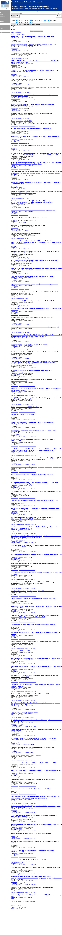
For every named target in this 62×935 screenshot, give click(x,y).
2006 (31, 19)
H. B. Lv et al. (14, 512)
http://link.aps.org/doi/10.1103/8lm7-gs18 (20, 230)
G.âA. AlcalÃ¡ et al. (16, 195)
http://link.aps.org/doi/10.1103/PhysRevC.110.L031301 (23, 752)
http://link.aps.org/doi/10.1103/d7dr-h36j (20, 84)
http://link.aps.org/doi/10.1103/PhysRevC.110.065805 (23, 612)
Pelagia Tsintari (41, 8)
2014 (22, 20)
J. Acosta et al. (14, 339)
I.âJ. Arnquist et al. (16, 365)
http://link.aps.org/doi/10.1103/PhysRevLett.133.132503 (23, 726)
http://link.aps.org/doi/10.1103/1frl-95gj (19, 58)
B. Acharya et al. (14, 228)
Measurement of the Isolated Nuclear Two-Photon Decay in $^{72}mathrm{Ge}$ (32, 859)
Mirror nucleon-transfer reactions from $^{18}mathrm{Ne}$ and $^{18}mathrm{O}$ (33, 762)
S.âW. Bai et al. (15, 434)
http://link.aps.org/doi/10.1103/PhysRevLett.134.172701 (23, 455)
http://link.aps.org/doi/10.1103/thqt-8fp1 (20, 101)
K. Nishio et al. (14, 461)
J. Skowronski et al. (15, 495)
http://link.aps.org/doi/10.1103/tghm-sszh (20, 273)
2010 (50, 19)
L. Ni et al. (13, 645)
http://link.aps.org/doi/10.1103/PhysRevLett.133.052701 (23, 821)
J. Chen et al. (14, 593)
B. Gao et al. (13, 246)
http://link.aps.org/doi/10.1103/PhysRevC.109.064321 (23, 892)
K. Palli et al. (14, 477)
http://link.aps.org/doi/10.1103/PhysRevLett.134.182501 (23, 436)
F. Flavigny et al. (14, 765)
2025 (27, 22)
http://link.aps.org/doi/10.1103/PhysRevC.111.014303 (23, 588)
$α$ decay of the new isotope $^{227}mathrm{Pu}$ (24, 712)
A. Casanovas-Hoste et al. (16, 828)
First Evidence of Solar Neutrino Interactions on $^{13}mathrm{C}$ (29, 53)
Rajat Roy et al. (14, 115)
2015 (27, 20)
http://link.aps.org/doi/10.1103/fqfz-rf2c (19, 215)
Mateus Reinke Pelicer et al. (17, 409)
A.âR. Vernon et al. (16, 321)
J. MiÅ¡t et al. (14, 235)
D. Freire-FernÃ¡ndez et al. (17, 862)
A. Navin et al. (14, 148)
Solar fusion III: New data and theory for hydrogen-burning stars (28, 225)
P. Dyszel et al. (14, 157)
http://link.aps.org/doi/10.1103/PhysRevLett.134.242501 (23, 367)
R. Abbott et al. (14, 123)
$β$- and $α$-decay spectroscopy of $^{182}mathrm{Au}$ (26, 233)
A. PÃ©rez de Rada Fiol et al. (17, 503)
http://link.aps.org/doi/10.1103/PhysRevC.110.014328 (23, 812)
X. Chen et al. (14, 74)
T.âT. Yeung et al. (15, 800)
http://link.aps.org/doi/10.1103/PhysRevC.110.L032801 (23, 744)
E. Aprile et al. (14, 688)
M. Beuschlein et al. (15, 670)
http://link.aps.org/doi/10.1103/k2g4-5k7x (20, 315)
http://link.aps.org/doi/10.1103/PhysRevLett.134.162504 (23, 446)
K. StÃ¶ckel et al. (15, 742)
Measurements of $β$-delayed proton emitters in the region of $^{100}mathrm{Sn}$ (33, 210)
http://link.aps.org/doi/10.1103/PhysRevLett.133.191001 (23, 682)
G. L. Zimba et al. (15, 757)
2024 (22, 22)
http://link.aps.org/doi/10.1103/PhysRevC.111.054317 (23, 404)
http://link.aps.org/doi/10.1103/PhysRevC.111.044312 (23, 505)
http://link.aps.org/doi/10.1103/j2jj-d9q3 (20, 248)
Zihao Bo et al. (14, 679)
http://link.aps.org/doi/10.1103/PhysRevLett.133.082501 (23, 786)
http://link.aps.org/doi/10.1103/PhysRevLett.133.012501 (23, 884)
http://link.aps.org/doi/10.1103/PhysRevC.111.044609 (23, 464)
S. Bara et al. (14, 383)
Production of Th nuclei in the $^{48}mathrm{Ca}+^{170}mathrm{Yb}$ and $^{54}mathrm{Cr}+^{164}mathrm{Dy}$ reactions (31, 694)
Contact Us (2, 21)
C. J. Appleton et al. (15, 212)
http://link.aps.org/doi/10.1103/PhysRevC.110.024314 (23, 760)
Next (25, 34)
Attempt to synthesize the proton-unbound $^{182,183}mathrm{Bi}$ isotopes (31, 833)
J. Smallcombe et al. (15, 774)
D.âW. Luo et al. (15, 355)
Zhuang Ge (13, 724)
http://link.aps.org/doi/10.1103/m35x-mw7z (20, 324)
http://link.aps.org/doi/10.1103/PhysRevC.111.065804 (23, 395)
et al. (23, 661)
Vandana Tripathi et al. (16, 271)
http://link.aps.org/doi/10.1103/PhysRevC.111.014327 (23, 570)
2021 (54, 20)
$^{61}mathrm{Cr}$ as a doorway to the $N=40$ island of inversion (29, 217)
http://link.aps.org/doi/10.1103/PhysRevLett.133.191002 (23, 691)
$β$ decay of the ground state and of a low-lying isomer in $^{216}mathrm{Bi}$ (32, 887)
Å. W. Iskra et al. (15, 627)
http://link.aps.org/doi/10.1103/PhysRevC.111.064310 (23, 376)
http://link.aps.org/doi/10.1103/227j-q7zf (20, 67)
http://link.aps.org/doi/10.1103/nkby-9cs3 (20, 133)
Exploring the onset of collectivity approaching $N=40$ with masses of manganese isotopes (34, 284)
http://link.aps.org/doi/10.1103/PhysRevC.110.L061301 (23, 648)
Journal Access (2, 16)
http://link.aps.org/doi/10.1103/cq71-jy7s (20, 143)
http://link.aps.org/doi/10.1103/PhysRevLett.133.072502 (23, 794)
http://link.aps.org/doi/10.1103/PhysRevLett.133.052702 (23, 830)
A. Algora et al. (14, 469)
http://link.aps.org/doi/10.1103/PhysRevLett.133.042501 (23, 857)
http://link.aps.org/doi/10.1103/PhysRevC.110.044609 (23, 700)
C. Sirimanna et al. (15, 346)
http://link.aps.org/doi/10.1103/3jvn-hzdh (20, 150)
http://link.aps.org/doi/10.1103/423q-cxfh (20, 222)
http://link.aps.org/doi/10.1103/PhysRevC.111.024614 (23, 488)
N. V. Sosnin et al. (15, 610)
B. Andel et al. (14, 889)
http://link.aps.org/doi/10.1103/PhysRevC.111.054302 (23, 419)
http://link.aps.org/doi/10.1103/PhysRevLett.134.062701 (23, 551)
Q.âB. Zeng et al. (15, 65)
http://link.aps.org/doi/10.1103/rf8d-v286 (20, 238)
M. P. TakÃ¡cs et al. (15, 871)
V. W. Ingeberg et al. (15, 576)
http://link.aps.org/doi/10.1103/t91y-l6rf (19, 305)
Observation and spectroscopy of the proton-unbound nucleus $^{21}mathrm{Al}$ (32, 747)
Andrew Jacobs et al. (15, 549)
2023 (18, 22)
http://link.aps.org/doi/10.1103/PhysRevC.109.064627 (23, 873)
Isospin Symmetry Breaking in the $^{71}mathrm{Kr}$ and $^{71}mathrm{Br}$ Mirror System (36, 467)
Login (1, 32)
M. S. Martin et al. (15, 733)
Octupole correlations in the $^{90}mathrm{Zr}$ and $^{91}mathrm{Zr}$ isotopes (33, 624)
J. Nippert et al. (14, 392)
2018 (40, 20)
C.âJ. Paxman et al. (16, 443)
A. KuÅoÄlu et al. (16, 791)
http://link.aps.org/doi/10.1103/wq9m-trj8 (20, 358)
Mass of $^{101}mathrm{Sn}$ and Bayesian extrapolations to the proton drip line (32, 36)
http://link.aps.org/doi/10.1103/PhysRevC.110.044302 (23, 717)
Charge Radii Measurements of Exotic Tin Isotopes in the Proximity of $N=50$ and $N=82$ (35, 87)
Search (1, 14)
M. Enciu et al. (14, 653)
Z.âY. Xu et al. (15, 854)
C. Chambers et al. (15, 286)
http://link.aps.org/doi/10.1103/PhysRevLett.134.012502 (23, 596)
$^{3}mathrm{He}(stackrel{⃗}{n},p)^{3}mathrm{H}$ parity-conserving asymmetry (33, 598)
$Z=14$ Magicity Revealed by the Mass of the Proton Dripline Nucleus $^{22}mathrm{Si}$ (35, 327)
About (1, 19)
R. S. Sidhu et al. (14, 108)
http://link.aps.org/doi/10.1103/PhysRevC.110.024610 (23, 767)
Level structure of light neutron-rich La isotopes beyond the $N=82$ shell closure (32, 145)
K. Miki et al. (14, 882)
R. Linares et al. (14, 204)
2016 (31, 20)
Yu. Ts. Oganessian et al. (16, 312)
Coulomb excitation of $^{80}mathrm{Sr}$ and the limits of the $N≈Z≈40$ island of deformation (36, 301)
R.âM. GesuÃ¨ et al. (16, 819)
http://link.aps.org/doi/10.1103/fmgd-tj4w (20, 298)
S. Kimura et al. (14, 166)
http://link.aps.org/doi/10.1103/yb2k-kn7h (20, 281)
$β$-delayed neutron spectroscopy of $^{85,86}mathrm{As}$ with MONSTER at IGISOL (34, 500)
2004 (22, 19)
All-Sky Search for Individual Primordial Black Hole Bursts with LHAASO (31, 128)
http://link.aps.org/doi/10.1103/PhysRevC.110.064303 (23, 639)
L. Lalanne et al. (14, 220)
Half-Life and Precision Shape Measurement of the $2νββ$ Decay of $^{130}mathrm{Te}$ (34, 260)
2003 (18, 19)
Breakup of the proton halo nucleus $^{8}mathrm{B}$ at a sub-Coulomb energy (32, 474)
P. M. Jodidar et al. (15, 585)
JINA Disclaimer (3, 28)
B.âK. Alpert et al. (16, 186)
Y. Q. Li (12, 661)
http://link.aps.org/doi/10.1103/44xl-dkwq (20, 207)
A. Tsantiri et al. (14, 82)
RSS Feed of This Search (16, 908)
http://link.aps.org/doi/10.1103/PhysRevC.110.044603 (23, 709)
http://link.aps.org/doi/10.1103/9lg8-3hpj (20, 257)
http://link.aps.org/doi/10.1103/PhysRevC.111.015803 (23, 579)
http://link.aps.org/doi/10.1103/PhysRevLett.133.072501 (23, 803)
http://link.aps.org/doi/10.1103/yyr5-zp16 (20, 349)
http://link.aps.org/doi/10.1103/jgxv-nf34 (20, 289)
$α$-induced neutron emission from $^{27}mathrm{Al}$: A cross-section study (31, 113)
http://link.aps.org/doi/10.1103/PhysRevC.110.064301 (23, 655)
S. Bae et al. (13, 401)
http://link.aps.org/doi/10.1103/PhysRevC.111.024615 (23, 479)
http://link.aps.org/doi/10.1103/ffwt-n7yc (20, 332)
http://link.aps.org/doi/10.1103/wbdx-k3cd (20, 92)
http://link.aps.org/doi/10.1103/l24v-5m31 (20, 159)
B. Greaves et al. (14, 48)
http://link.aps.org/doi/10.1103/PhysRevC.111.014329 (23, 560)
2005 (27, 19)
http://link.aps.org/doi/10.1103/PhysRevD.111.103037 (23, 412)
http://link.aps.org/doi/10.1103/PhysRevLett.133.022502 (23, 864)
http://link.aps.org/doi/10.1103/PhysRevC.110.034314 (23, 735)
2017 (36, 20)
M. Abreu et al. (14, 55)
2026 (31, 22)
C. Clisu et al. (14, 619)
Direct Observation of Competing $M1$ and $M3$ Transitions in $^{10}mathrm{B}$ (33, 788)
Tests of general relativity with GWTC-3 (21, 121)
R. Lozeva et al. (14, 636)
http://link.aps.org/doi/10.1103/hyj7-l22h (20, 198)
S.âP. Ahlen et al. (15, 278)
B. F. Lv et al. (14, 425)
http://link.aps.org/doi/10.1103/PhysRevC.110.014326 (23, 838)
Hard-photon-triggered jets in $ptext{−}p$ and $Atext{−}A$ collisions (29, 344)
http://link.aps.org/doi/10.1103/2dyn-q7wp (20, 169)
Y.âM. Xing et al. (15, 329)
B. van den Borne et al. (16, 558)
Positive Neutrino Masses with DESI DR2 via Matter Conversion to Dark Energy (32, 276)
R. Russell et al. (14, 303)
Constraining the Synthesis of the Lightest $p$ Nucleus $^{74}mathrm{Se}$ (31, 79)
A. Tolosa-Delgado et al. (16, 452)
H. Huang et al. (14, 836)
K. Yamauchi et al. (15, 99)
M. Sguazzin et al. (15, 486)
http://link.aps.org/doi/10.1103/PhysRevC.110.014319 (23, 847)
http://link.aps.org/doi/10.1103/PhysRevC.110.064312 (23, 629)
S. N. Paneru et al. (15, 707)
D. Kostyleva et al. (15, 750)
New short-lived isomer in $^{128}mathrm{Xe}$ (23, 414)
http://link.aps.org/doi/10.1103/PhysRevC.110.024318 (23, 777)
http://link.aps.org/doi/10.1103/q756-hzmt (20, 76)
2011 (54, 19)
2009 (45, 19)
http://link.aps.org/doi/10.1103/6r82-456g (20, 118)
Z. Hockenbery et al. (15, 567)
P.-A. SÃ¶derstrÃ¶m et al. (16, 255)
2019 (45, 20)
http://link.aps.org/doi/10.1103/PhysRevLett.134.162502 (23, 472)
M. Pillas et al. (14, 177)
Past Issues (2, 12)
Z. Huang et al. (14, 417)
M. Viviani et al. (14, 601)
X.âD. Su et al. (15, 140)
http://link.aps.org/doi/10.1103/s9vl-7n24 (20, 188)
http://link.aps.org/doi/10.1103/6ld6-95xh (20, 179)
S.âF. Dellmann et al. (16, 521)
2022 (59, 20)
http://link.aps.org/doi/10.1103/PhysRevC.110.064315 (23, 622)
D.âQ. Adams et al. (16, 263)
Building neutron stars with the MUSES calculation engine (26, 407)
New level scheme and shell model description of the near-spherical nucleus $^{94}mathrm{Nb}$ (36, 658)
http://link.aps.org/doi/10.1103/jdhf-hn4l (20, 265)
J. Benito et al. (14, 810)
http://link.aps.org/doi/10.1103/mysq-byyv (20, 341)
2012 (59, 19)
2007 (36, 19)
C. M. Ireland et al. (15, 39)
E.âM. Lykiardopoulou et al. (18, 540)
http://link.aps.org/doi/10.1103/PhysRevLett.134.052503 (23, 542)
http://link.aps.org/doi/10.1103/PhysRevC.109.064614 (23, 901)
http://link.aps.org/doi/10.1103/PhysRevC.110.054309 (23, 663)
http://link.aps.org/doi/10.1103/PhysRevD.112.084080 (23, 126)
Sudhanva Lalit (20, 8)
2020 (50, 20)
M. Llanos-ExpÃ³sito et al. (17, 374)
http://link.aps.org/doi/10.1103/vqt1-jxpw (20, 110)
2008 (40, 19)
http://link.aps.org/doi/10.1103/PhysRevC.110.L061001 (23, 603)
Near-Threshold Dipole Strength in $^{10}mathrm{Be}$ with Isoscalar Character (32, 591)
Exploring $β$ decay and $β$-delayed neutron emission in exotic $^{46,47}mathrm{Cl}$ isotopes (36, 268)
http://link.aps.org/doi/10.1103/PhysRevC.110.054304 (23, 672)
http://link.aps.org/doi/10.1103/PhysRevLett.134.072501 (23, 533)
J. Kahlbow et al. (14, 783)
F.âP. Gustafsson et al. (16, 89)
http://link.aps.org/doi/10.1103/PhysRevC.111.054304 (23, 427)
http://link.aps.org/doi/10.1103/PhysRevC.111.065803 (23, 386)
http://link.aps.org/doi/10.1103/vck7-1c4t (20, 41)
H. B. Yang (13, 714)
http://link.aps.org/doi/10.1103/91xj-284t (20, 50)
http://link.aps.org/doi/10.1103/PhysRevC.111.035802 (23, 498)
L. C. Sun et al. (14, 845)
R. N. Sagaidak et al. (15, 697)
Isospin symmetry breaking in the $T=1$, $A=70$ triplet (26, 755)
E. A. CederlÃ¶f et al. (15, 295)
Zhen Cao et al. (14, 131)
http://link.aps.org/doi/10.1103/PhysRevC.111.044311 (22, 514)
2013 (18, 20)
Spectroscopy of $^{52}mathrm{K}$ (20, 651)
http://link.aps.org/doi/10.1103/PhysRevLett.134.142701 (23, 524)
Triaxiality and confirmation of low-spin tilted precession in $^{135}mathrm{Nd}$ (32, 422)
